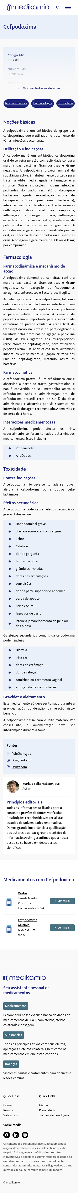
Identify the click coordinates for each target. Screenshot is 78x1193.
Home (7, 1105)
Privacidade (47, 1110)
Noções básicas (16, 103)
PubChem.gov (21, 754)
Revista (8, 1110)
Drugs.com (19, 767)
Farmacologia (42, 103)
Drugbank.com (22, 760)
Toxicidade (65, 103)
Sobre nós (10, 1115)
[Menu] (68, 7)
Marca (43, 1105)
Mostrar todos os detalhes (39, 88)
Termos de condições (54, 1115)
